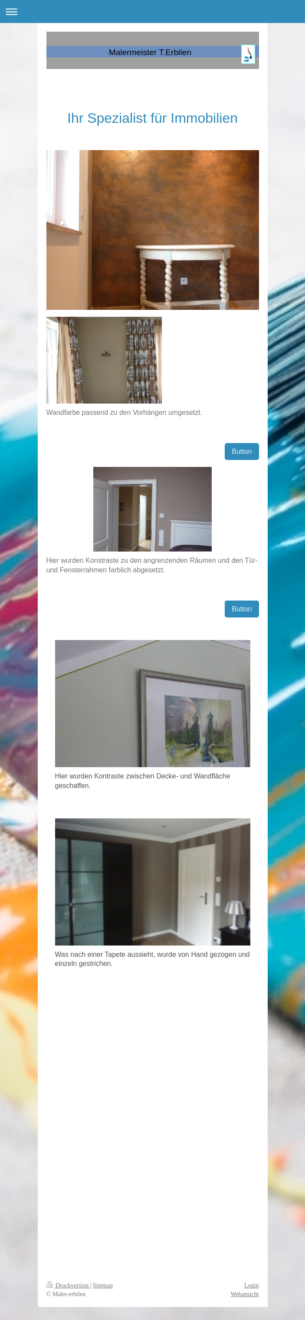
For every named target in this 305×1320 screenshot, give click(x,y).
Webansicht (245, 1294)
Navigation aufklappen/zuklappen (152, 11)
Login (251, 1285)
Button (242, 451)
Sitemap (103, 1285)
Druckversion (68, 1285)
